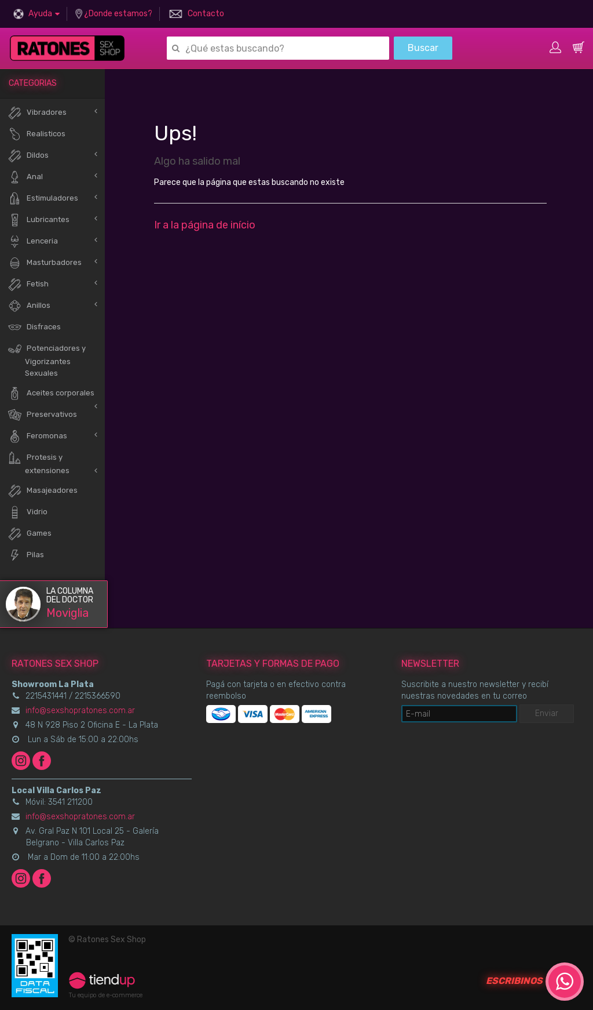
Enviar (546, 713)
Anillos (29, 306)
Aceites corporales (51, 393)
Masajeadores (43, 491)
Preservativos (42, 415)
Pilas (26, 555)
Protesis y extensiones (38, 462)
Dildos (28, 155)
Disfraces (34, 327)
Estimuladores (43, 198)
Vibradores (37, 113)
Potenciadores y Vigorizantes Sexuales (47, 359)
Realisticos (36, 134)
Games (30, 533)
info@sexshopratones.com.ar (80, 710)
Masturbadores (45, 263)
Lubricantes (38, 220)
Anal (25, 177)
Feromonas (37, 436)
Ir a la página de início (204, 225)
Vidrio (27, 512)
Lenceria (33, 241)
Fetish (28, 284)
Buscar (423, 47)
